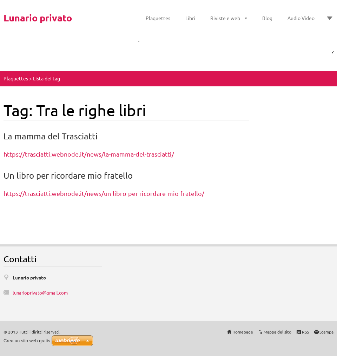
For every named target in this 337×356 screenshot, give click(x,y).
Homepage (242, 332)
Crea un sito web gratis (27, 340)
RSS (305, 332)
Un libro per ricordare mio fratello (68, 175)
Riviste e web (225, 18)
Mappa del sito (277, 332)
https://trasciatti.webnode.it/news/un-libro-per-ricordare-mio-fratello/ (104, 193)
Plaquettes (158, 18)
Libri (190, 18)
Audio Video (301, 18)
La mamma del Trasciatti (51, 136)
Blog (267, 18)
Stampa (326, 332)
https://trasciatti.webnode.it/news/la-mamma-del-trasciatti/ (89, 154)
